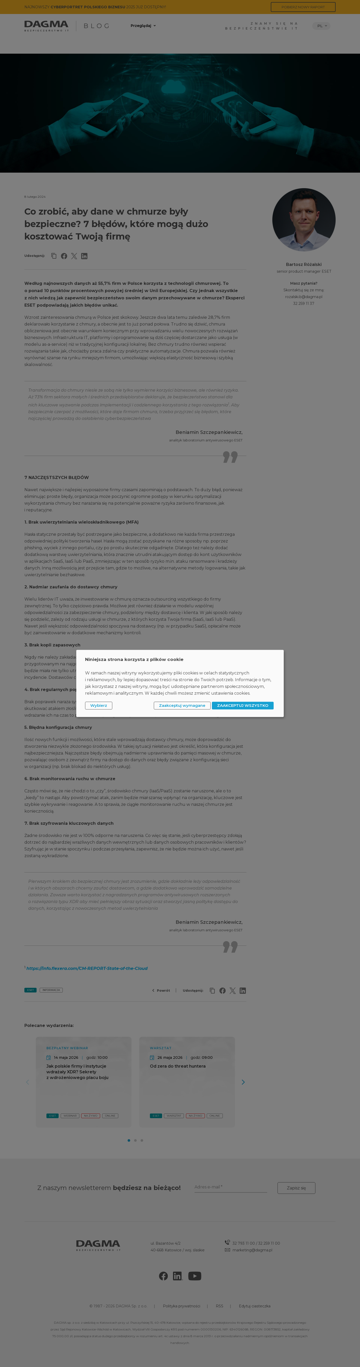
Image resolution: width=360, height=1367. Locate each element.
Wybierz (98, 705)
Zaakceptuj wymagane (182, 705)
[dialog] (180, 683)
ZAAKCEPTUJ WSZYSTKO (242, 705)
